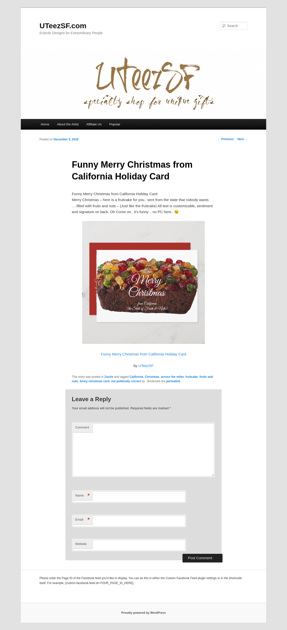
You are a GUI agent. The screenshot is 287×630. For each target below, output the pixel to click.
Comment (82, 427)
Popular (114, 124)
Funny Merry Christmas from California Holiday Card (143, 354)
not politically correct (126, 381)
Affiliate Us (94, 124)
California (136, 377)
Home (45, 124)
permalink (173, 381)
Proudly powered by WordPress (143, 613)
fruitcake (191, 377)
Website (81, 544)
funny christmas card (94, 381)
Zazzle (108, 377)
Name (82, 495)
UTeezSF (146, 366)
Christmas (152, 377)
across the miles (172, 377)
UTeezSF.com (62, 26)
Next (242, 139)
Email (82, 519)
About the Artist (67, 124)
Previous (226, 139)
